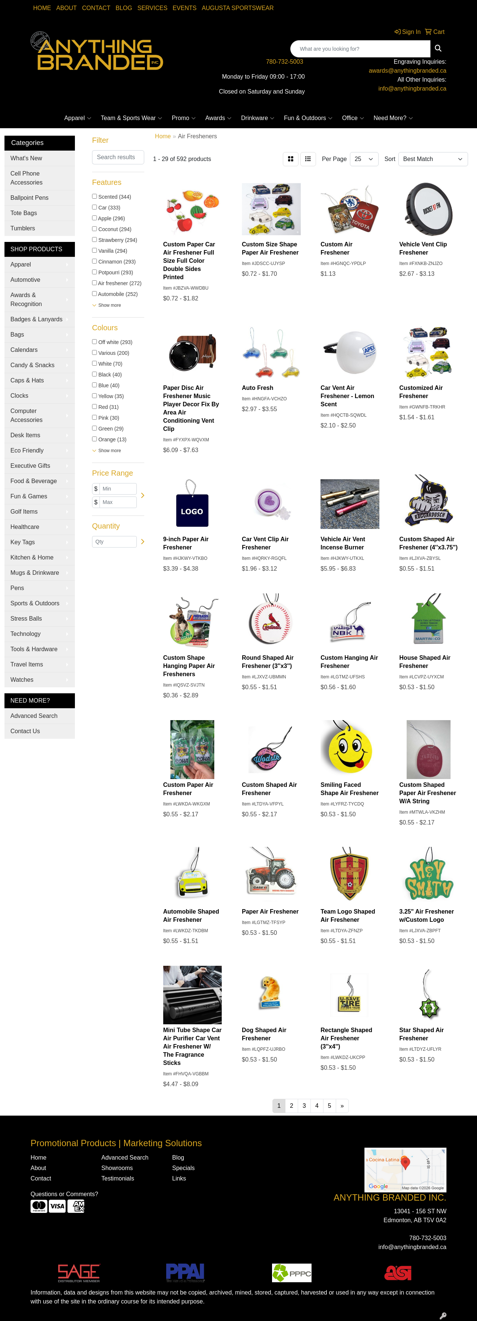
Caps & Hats (27, 380)
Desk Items (25, 435)
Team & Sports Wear (131, 118)
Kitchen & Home (32, 557)
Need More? (393, 118)
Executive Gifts (30, 466)
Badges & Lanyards (36, 319)
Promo (184, 118)
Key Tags (22, 542)
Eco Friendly (27, 450)
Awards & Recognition (26, 299)
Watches (22, 680)
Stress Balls (26, 618)
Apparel (77, 118)
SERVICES (153, 8)
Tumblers (22, 228)
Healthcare (24, 527)
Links (179, 1178)
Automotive (25, 280)
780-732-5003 (284, 62)
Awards (218, 118)
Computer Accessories (26, 415)
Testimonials (117, 1178)
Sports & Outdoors (35, 603)
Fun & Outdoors (308, 118)
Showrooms (117, 1168)
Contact (96, 8)
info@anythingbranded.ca (412, 88)
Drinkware (257, 118)
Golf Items (24, 511)
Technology (25, 634)
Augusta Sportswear (238, 8)
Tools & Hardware (33, 649)
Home (42, 8)
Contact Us (25, 731)
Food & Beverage (33, 481)
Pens (17, 588)
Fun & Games (28, 496)
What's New (26, 158)
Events (184, 8)
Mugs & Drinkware (34, 573)
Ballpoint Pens (29, 198)
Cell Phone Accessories (26, 178)
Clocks (19, 395)
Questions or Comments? (64, 1194)
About (66, 8)
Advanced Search (33, 716)
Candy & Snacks (32, 365)
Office (353, 118)
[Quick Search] (360, 48)
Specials (183, 1168)
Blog (124, 8)
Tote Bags (23, 213)
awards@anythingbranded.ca (407, 70)
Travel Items (26, 664)
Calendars (24, 350)
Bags (17, 334)
